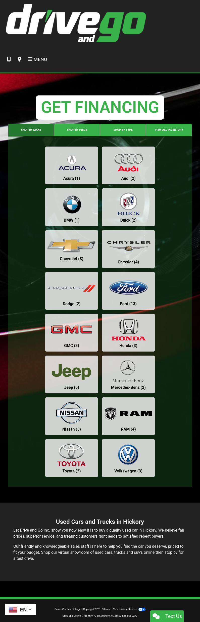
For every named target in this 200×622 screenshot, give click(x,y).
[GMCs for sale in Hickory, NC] (71, 333)
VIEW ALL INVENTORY (169, 129)
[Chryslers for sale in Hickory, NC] (128, 249)
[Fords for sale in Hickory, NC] (128, 291)
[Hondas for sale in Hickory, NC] (128, 333)
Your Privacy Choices (129, 609)
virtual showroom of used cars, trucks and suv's (100, 552)
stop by (171, 552)
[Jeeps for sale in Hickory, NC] (71, 374)
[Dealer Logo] (75, 23)
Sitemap (106, 609)
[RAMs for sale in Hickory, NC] (128, 416)
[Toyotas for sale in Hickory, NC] (71, 458)
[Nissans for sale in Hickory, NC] (71, 416)
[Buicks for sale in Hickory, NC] (128, 207)
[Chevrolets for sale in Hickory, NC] (71, 249)
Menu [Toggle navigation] (37, 59)
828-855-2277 (129, 615)
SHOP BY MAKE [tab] (31, 129)
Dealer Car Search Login (68, 609)
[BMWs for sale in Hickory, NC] (71, 207)
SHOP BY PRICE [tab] (77, 129)
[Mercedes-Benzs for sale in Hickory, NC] (128, 374)
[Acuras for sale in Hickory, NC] (71, 165)
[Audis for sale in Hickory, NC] (128, 165)
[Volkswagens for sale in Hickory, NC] (128, 458)
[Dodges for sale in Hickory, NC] (71, 291)
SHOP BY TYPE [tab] (122, 129)
